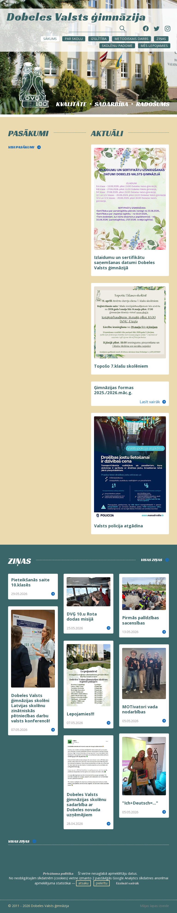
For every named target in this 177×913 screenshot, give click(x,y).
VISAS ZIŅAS (151, 559)
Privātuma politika (58, 873)
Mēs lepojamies (154, 45)
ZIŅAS (161, 38)
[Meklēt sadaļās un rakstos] (98, 29)
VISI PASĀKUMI (21, 147)
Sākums (50, 38)
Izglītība (98, 38)
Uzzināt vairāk (127, 883)
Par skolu (74, 38)
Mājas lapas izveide (154, 906)
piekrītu (101, 883)
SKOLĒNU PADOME (117, 45)
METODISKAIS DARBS (131, 38)
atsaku (83, 883)
